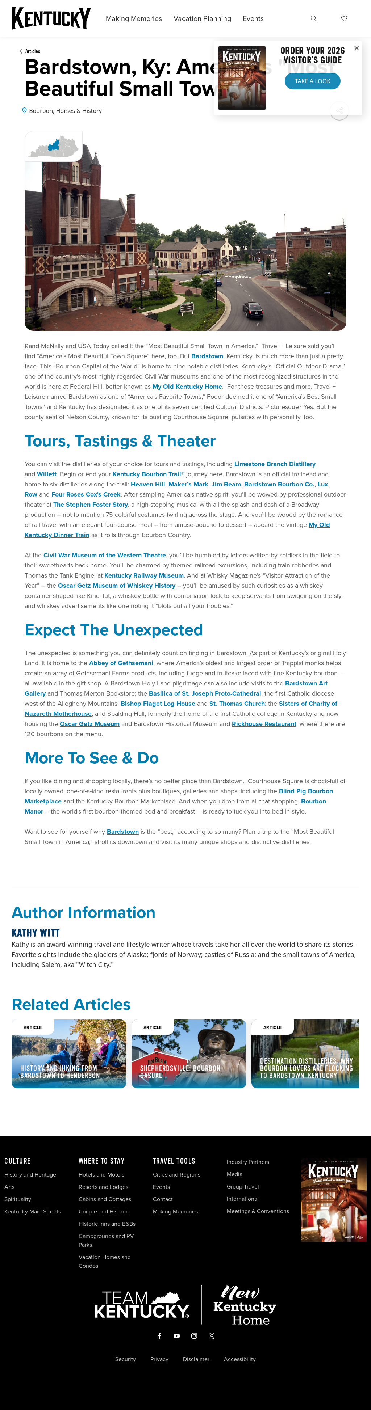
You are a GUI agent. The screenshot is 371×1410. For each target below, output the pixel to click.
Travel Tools (174, 1161)
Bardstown (207, 356)
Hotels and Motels (101, 1174)
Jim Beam (226, 484)
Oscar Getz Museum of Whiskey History (116, 585)
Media (234, 1174)
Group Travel (243, 1186)
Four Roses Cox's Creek (86, 494)
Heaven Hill (148, 484)
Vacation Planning (202, 18)
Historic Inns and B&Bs (107, 1224)
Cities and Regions (176, 1174)
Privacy (159, 1359)
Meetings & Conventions (258, 1211)
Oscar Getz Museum (90, 724)
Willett (47, 474)
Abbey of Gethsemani (121, 663)
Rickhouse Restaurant (264, 724)
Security (125, 1359)
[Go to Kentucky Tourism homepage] (51, 18)
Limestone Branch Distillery (275, 464)
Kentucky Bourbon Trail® (148, 474)
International (243, 1199)
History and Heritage (31, 1174)
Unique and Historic (104, 1211)
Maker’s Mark (188, 484)
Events (253, 18)
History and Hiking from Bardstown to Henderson (60, 1072)
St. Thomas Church (237, 703)
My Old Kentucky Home (187, 386)
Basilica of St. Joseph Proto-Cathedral (205, 693)
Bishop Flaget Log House (158, 703)
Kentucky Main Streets (32, 1211)
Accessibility (240, 1359)
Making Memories (134, 18)
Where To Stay (102, 1161)
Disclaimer (196, 1359)
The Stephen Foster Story (90, 504)
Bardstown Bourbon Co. (279, 484)
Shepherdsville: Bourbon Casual (180, 1072)
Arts (9, 1187)
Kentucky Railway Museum (144, 575)
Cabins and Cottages (105, 1199)
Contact (163, 1199)
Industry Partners (248, 1162)
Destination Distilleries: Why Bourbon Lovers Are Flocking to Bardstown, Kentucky (306, 1068)
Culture (17, 1161)
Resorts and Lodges (103, 1187)
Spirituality (18, 1199)
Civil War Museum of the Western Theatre (104, 555)
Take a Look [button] (312, 81)
